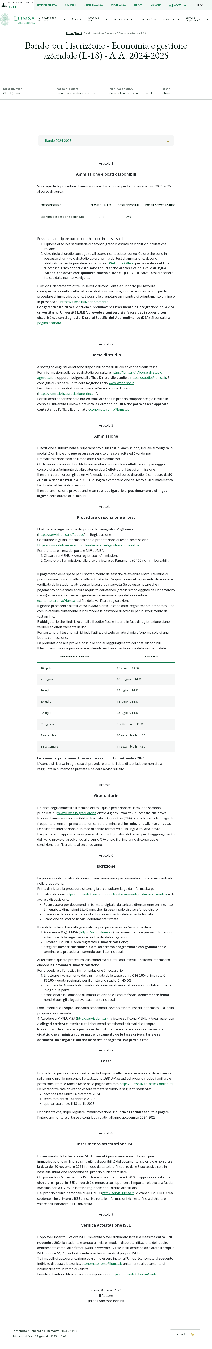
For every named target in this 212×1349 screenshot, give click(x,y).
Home (70, 33)
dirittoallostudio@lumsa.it (147, 377)
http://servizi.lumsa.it (92, 1018)
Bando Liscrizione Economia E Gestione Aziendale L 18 (115, 33)
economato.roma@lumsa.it (108, 409)
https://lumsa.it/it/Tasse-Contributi (146, 1084)
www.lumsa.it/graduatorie (76, 813)
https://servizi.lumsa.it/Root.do (61, 534)
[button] (199, 5)
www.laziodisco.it (121, 383)
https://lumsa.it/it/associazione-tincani (67, 393)
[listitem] (47, 5)
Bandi (78, 33)
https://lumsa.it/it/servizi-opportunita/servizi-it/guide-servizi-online (88, 545)
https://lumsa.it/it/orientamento (84, 302)
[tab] (52, 19)
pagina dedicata (49, 323)
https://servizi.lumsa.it (96, 932)
